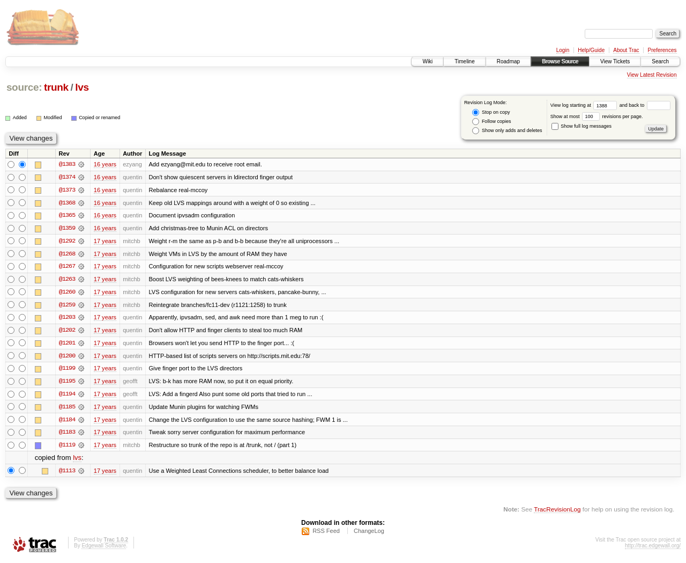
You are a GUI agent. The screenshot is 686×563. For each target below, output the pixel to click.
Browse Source (560, 61)
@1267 (67, 267)
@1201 (67, 344)
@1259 (67, 306)
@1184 (67, 422)
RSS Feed (326, 534)
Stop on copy (491, 112)
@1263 (67, 280)
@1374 (67, 177)
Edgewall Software (103, 549)
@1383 (67, 164)
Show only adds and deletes (507, 130)
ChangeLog (369, 534)
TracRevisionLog (557, 512)
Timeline (464, 61)
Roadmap (508, 61)
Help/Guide (591, 50)
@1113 (67, 473)
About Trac (626, 50)
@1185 (67, 409)
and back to (645, 105)
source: (24, 87)
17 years (105, 241)
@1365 (67, 215)
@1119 (67, 447)
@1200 (67, 357)
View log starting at (585, 105)
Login (562, 50)
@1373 (67, 190)
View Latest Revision (652, 75)
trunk (56, 87)
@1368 (67, 203)
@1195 (67, 383)
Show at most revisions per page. (596, 116)
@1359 (67, 228)
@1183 (67, 434)
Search (660, 61)
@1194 (67, 396)
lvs (81, 87)
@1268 (67, 254)
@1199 (67, 370)
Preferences (662, 50)
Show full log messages (581, 126)
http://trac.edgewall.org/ (653, 549)
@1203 (67, 319)
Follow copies (491, 121)
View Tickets (615, 61)
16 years (105, 164)
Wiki (427, 61)
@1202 (67, 331)
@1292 (67, 241)
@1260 (67, 293)
